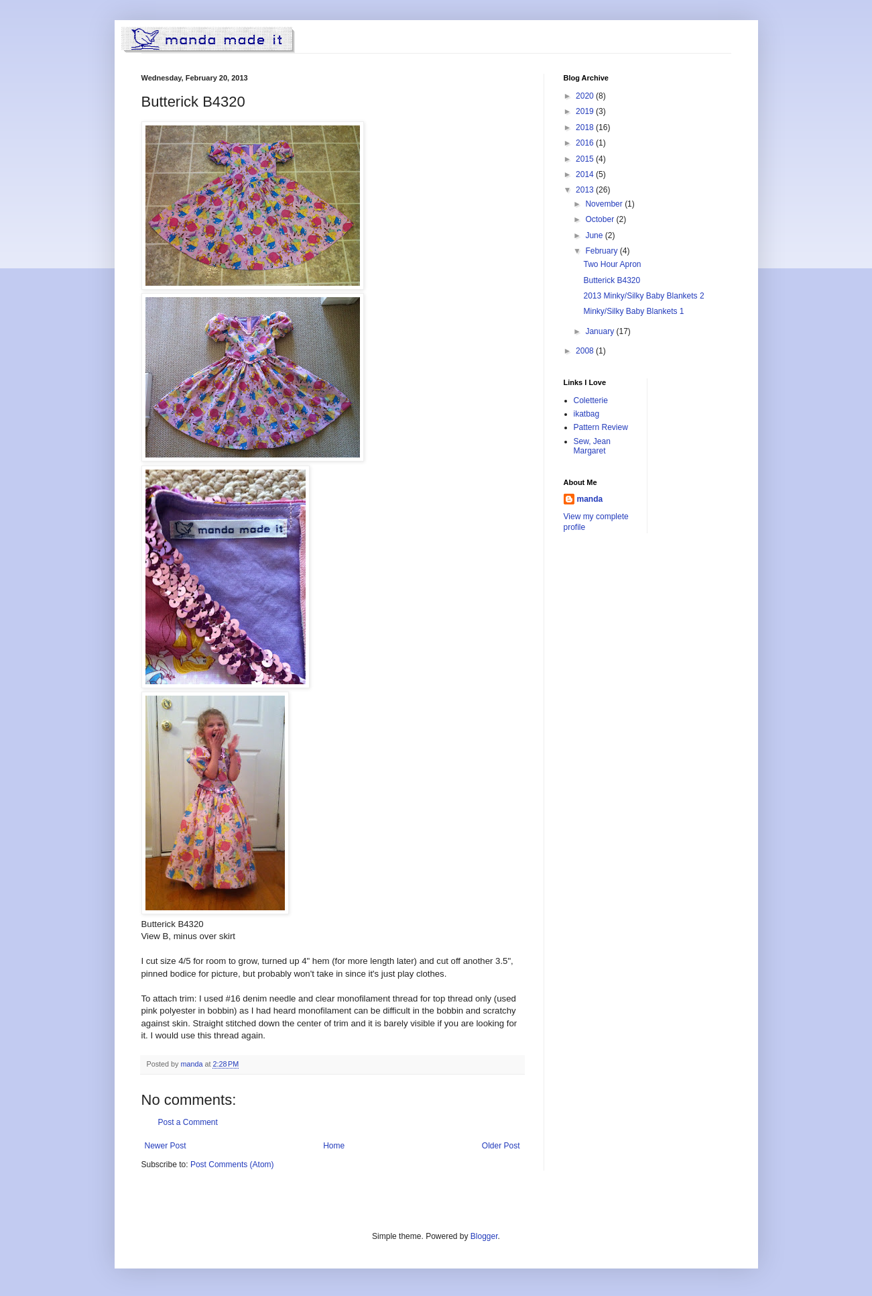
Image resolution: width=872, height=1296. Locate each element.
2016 (586, 143)
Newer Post (165, 1145)
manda (590, 499)
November (605, 204)
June (595, 235)
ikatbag (587, 414)
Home (334, 1145)
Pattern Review (601, 427)
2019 (586, 111)
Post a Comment (188, 1122)
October (600, 219)
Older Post (501, 1145)
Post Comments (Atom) (232, 1164)
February (602, 251)
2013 (586, 190)
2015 (586, 159)
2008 (586, 351)
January (600, 331)
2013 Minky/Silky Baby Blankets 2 (643, 296)
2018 (586, 127)
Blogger (484, 1236)
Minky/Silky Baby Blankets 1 (633, 311)
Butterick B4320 (611, 280)
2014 (586, 174)
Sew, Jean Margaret (592, 446)
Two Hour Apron (612, 264)
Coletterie (591, 400)
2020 (586, 96)
